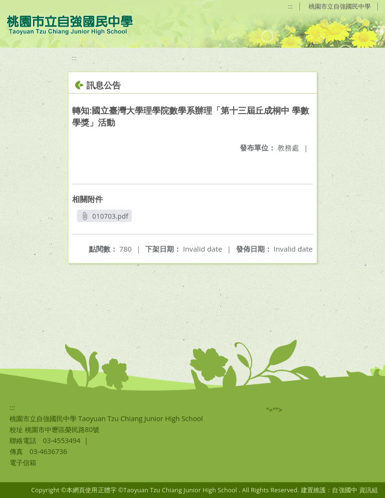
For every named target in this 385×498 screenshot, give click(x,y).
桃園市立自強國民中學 (340, 6)
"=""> (274, 409)
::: (290, 6)
